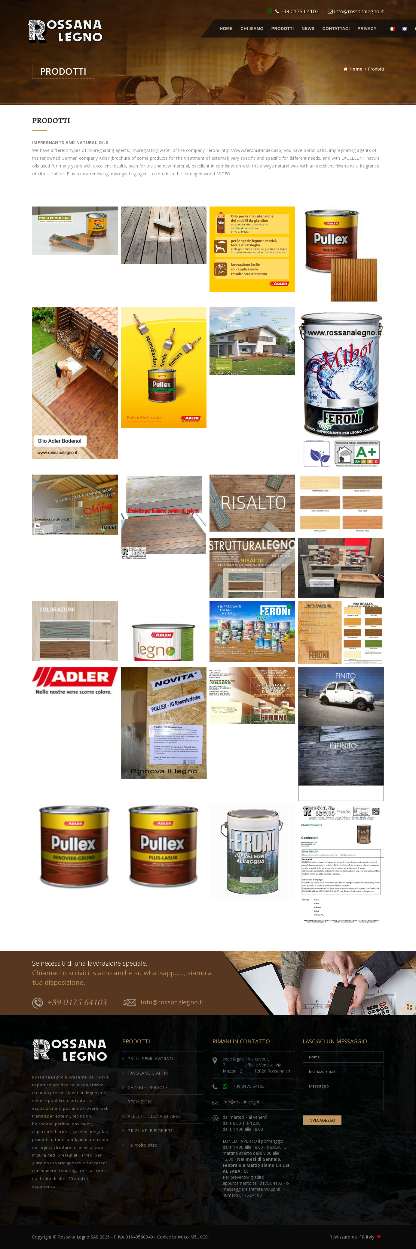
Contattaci (336, 28)
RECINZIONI (137, 1102)
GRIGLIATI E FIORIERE (147, 1130)
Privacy (367, 28)
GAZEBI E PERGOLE (145, 1087)
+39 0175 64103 (297, 11)
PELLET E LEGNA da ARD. (151, 1116)
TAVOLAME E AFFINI (146, 1073)
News (308, 28)
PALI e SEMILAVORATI (147, 1058)
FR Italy (366, 1237)
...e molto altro (139, 1145)
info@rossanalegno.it (356, 11)
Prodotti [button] (282, 28)
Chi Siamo (252, 28)
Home (226, 28)
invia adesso (322, 1120)
